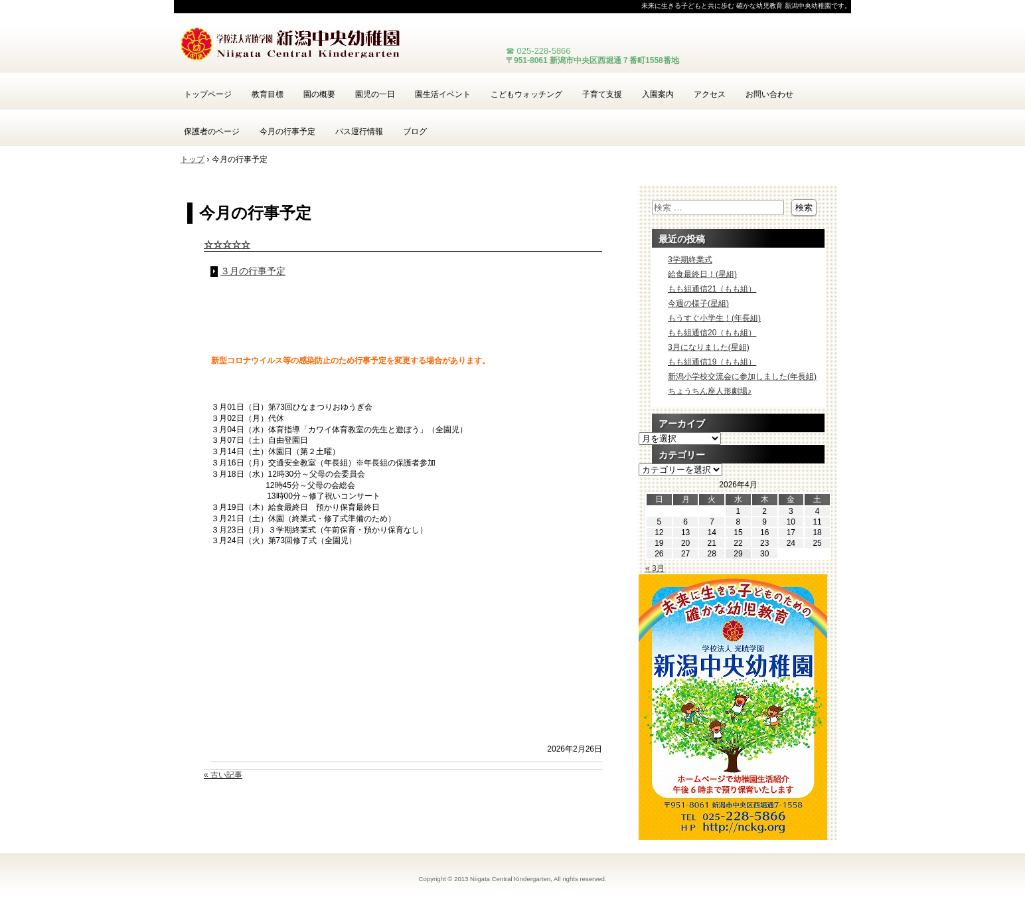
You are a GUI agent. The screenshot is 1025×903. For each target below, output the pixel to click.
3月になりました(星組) (708, 347)
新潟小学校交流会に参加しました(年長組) (742, 376)
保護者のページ (212, 131)
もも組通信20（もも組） (712, 332)
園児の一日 (375, 94)
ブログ (415, 131)
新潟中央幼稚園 (333, 46)
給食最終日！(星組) (702, 274)
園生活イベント (443, 94)
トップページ (208, 94)
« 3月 (655, 568)
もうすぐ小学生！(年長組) (714, 318)
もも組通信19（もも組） (712, 362)
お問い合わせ (769, 94)
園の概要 (319, 94)
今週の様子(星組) (698, 303)
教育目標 (267, 94)
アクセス (710, 94)
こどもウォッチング (526, 94)
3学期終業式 (690, 259)
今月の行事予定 (287, 131)
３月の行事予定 (252, 271)
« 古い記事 (223, 775)
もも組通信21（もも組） (712, 288)
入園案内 (658, 94)
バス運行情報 (359, 131)
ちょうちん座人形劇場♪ (709, 391)
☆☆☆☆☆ (227, 244)
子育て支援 (602, 94)
